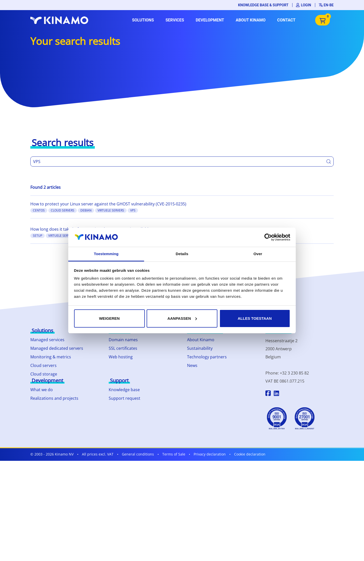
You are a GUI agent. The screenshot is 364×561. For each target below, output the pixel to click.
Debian (86, 210)
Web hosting (121, 357)
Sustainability (200, 348)
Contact (286, 20)
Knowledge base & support (263, 5)
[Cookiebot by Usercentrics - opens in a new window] (268, 237)
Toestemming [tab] (106, 254)
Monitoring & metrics (50, 357)
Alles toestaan (254, 318)
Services (175, 20)
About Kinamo (250, 20)
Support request (124, 398)
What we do (41, 389)
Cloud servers (43, 365)
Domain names (123, 339)
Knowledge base (124, 389)
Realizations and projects (54, 398)
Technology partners (207, 357)
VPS (132, 210)
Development (210, 20)
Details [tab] (182, 254)
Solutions (143, 20)
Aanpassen (182, 318)
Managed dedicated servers (56, 348)
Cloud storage (43, 374)
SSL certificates (123, 348)
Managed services (47, 339)
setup (37, 235)
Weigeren (109, 318)
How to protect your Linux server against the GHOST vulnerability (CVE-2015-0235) (108, 204)
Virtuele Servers (111, 210)
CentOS (39, 210)
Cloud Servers (62, 210)
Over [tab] (258, 254)
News (192, 365)
